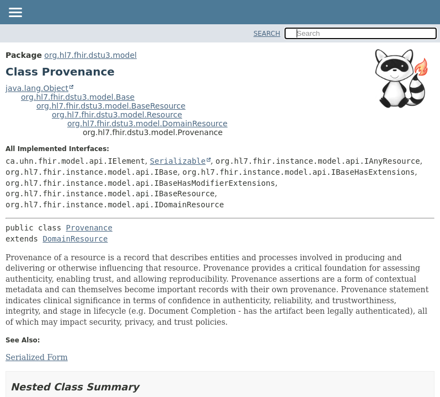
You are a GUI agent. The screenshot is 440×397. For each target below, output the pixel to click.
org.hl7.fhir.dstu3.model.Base (78, 97)
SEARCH (267, 33)
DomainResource (75, 238)
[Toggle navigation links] (15, 13)
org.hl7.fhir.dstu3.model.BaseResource (110, 105)
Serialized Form (37, 357)
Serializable (178, 161)
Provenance (89, 227)
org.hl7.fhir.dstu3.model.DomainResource (147, 123)
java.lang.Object (37, 88)
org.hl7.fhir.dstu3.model (90, 55)
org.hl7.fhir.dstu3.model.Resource (117, 114)
